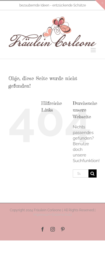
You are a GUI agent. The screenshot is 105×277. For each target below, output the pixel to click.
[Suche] (92, 173)
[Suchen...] (80, 173)
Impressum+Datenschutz (52, 215)
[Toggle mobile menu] (94, 50)
